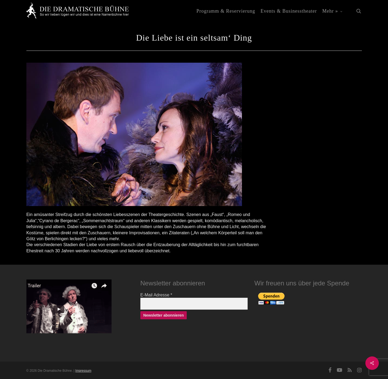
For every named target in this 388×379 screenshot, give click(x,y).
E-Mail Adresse (156, 295)
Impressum (83, 371)
